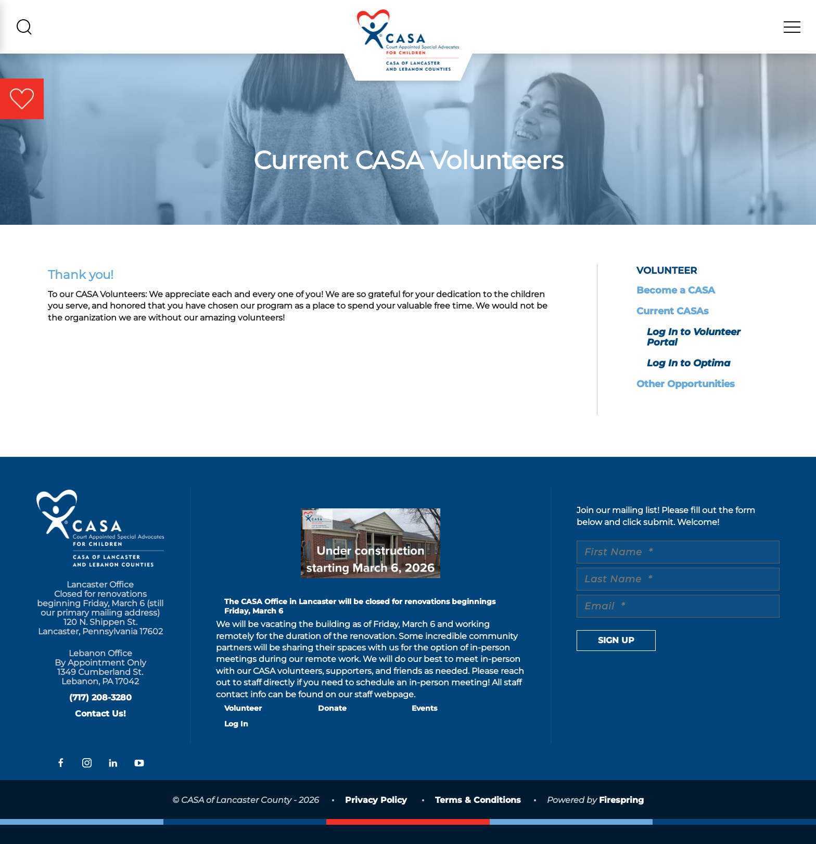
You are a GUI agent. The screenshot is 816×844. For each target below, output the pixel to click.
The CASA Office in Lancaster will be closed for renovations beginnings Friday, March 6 (359, 625)
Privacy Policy (376, 819)
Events (424, 727)
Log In (236, 743)
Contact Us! (100, 733)
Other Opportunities (685, 403)
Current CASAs (672, 330)
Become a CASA (675, 309)
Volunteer (243, 727)
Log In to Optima (688, 382)
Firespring (621, 819)
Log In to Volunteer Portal (694, 356)
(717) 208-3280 (100, 717)
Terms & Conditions (478, 819)
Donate (332, 727)
